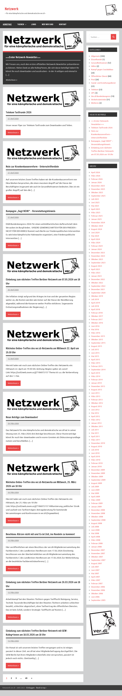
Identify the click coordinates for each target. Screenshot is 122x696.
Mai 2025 (95, 205)
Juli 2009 (95, 486)
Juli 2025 (95, 199)
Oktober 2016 (97, 322)
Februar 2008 (97, 543)
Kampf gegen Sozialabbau (102, 69)
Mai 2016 (95, 329)
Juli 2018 (95, 306)
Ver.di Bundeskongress (100, 96)
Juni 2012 (95, 409)
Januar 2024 (96, 249)
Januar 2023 (96, 276)
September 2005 (98, 600)
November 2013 (98, 386)
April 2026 (95, 172)
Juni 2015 (95, 353)
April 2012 (95, 416)
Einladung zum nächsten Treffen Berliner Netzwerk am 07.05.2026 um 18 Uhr (38, 282)
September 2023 (98, 262)
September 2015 (98, 342)
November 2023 (98, 256)
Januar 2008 (96, 546)
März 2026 (95, 175)
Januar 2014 (96, 383)
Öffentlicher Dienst (99, 76)
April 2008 (95, 536)
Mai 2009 (95, 493)
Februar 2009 (97, 503)
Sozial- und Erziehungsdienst (103, 83)
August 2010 (96, 446)
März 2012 (95, 419)
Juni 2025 (95, 202)
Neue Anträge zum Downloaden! (24, 418)
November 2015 (98, 336)
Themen (21, 24)
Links (33, 24)
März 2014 (95, 376)
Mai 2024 (95, 236)
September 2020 (98, 292)
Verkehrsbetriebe (98, 99)
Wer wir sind (47, 24)
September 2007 (98, 560)
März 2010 (95, 459)
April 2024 (95, 239)
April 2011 (95, 436)
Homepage (7, 24)
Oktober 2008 (97, 516)
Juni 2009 (95, 490)
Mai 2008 (95, 533)
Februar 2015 (97, 366)
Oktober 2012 (97, 403)
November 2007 (98, 553)
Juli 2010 (95, 449)
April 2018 (95, 309)
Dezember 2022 (98, 279)
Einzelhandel (96, 59)
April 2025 (95, 209)
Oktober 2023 (97, 259)
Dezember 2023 (98, 252)
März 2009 (95, 500)
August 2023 (96, 266)
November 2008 (98, 513)
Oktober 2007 (97, 556)
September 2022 (98, 286)
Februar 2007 (97, 583)
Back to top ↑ (41, 693)
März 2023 (95, 272)
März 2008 (95, 540)
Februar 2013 (97, 399)
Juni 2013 (95, 393)
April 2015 (95, 359)
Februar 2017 (97, 319)
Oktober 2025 (97, 192)
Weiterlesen (11, 79)
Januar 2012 (96, 423)
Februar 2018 (97, 312)
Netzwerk (13, 8)
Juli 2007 (95, 566)
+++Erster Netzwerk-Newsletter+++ (26, 57)
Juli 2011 (95, 429)
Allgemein (95, 56)
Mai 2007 (95, 573)
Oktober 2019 (97, 296)
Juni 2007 (95, 570)
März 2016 (95, 332)
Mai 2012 (95, 413)
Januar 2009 (96, 506)
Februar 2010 (97, 463)
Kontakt (62, 24)
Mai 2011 (95, 433)
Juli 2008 (95, 526)
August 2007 (96, 563)
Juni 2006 (95, 596)
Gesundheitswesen (99, 62)
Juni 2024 (95, 232)
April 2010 (95, 456)
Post (93, 79)
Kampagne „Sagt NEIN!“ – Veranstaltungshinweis (35, 211)
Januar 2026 (96, 182)
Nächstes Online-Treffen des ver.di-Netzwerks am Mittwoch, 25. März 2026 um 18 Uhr (41, 485)
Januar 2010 (96, 466)
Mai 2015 (95, 356)
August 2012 (96, 406)
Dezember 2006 (98, 586)
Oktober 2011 (97, 426)
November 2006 (98, 590)
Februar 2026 (97, 179)
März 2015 (95, 363)
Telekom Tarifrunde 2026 (21, 112)
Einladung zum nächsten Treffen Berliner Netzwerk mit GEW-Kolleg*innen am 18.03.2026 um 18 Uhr (42, 638)
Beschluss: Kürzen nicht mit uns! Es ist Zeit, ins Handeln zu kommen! (41, 537)
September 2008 (98, 520)
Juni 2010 (95, 453)
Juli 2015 (95, 349)
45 (26, 684)
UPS (93, 93)
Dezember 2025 (98, 185)
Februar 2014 (97, 379)
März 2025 (95, 212)
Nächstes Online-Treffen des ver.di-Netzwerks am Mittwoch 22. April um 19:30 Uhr (41, 351)
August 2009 (96, 483)
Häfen (93, 66)
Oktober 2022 (97, 282)
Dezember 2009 (98, 469)
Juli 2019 (95, 299)
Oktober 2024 (97, 226)
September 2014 (98, 369)
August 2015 (96, 346)
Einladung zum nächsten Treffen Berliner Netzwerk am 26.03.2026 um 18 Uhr (38, 590)
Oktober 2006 (97, 593)
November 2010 (98, 443)
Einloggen (30, 693)
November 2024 (98, 222)
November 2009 (98, 473)
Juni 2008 (95, 530)
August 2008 (96, 523)
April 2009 (95, 496)
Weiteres (95, 103)
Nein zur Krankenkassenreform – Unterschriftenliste (37, 167)
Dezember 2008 (98, 510)
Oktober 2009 (97, 476)
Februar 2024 (97, 246)
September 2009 (98, 480)
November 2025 (98, 189)
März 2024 (95, 242)
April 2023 (95, 269)
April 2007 (95, 576)
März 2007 (95, 580)
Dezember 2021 (98, 289)
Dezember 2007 (98, 550)
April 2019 (95, 302)
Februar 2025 (97, 215)
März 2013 (95, 396)
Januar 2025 (96, 219)
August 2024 (96, 229)
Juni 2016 (95, 326)
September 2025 (98, 195)
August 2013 (96, 389)
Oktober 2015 (97, 339)
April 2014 (95, 373)
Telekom (94, 89)
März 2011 (95, 439)
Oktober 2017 (97, 316)
